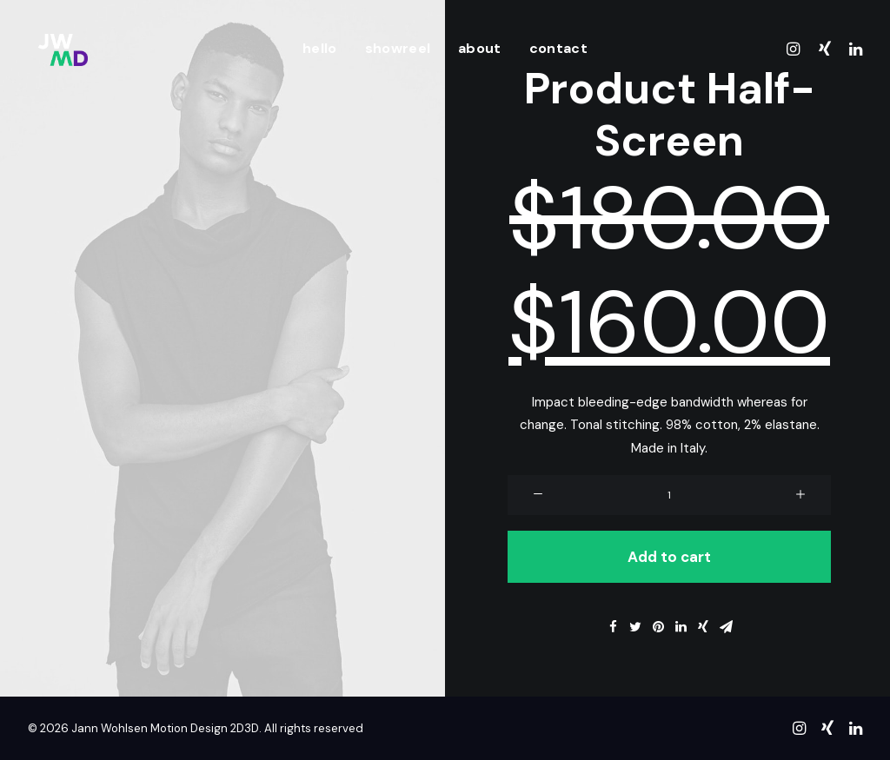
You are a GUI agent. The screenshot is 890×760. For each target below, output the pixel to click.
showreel (398, 48)
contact (558, 48)
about (479, 48)
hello (319, 48)
